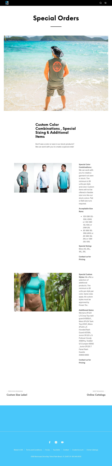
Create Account (77, 450)
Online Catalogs (92, 450)
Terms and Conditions (34, 450)
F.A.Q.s (47, 450)
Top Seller (56, 450)
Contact (66, 450)
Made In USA (18, 450)
